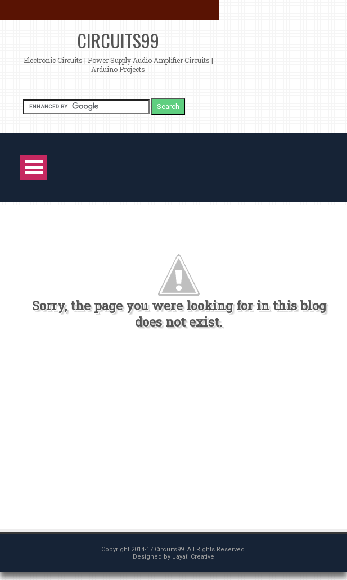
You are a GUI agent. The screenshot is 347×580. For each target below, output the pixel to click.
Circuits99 (118, 40)
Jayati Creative (193, 556)
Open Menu (33, 167)
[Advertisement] (167, 434)
